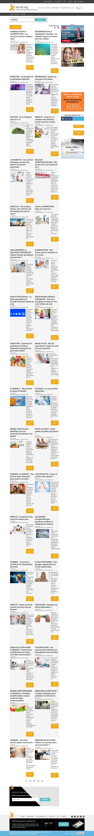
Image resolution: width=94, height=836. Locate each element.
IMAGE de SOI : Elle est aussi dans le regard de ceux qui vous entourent (46, 345)
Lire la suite (30, 67)
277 (26, 781)
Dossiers (47, 8)
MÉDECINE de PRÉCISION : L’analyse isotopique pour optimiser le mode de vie (46, 693)
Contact (64, 816)
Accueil (11, 14)
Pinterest (78, 816)
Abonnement (55, 8)
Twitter (75, 816)
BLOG (72, 8)
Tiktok (81, 816)
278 (30, 781)
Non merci (81, 833)
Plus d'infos (34, 833)
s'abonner (63, 824)
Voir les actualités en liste (54, 27)
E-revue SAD (58, 1)
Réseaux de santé (65, 8)
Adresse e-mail (16, 797)
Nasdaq (78, 6)
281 (42, 781)
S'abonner (45, 799)
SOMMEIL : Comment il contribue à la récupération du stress (21, 564)
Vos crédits (78, 126)
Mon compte (80, 1)
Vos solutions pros (78, 132)
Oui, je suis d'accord (70, 833)
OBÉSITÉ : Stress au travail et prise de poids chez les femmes (21, 607)
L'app (64, 1)
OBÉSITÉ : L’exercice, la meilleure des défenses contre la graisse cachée (45, 119)
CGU (58, 816)
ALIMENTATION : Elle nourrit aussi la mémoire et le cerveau (46, 252)
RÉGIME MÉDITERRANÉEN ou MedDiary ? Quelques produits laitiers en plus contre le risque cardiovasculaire (21, 696)
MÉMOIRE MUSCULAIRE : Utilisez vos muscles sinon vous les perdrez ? (46, 742)
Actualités (41, 8)
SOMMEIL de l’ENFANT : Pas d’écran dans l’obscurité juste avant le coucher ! (22, 476)
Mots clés (14, 19)
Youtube (84, 816)
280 (38, 781)
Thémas (70, 1)
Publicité (51, 816)
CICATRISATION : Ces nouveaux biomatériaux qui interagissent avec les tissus (46, 649)
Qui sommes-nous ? (41, 816)
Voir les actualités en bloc (58, 27)
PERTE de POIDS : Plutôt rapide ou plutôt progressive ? (46, 431)
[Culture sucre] (72, 88)
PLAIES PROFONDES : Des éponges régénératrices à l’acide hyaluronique (46, 564)
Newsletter (30, 816)
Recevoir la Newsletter (72, 115)
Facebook (72, 816)
